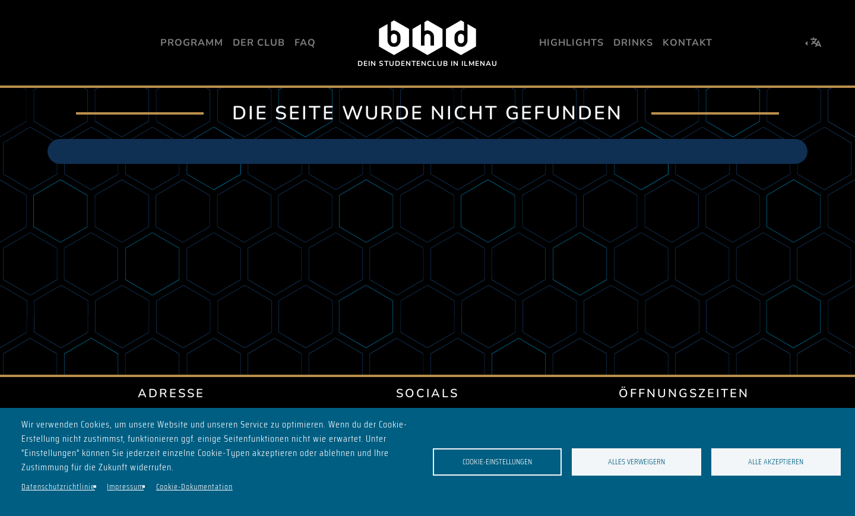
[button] (813, 43)
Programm (191, 42)
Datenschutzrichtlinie (58, 486)
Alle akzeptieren (775, 461)
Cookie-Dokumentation (194, 486)
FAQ (305, 42)
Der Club (259, 42)
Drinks (633, 42)
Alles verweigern (636, 461)
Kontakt (687, 42)
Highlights (571, 42)
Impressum (125, 486)
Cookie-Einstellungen (497, 461)
